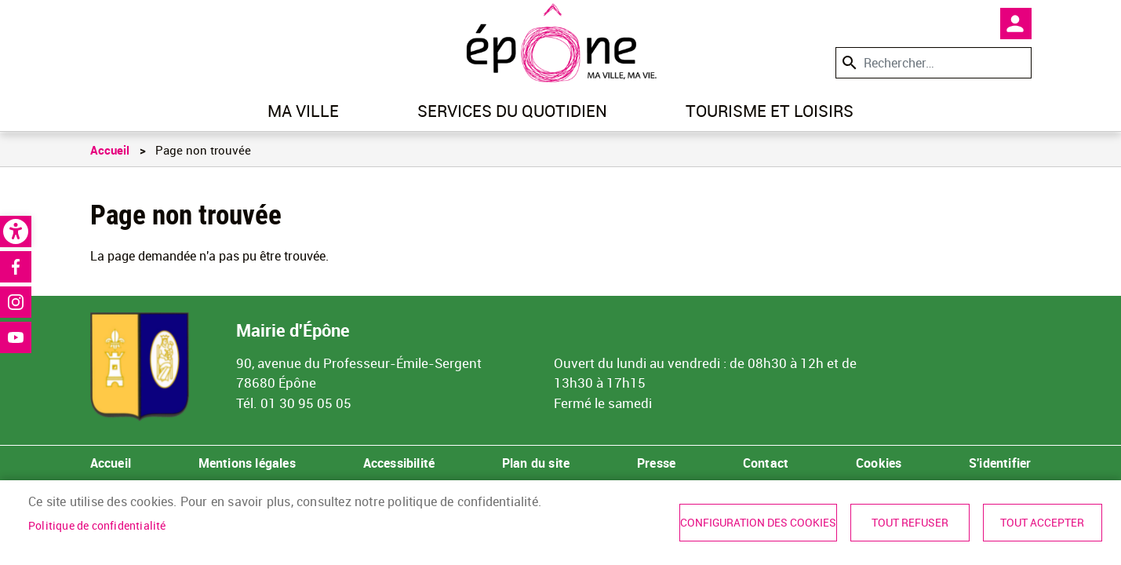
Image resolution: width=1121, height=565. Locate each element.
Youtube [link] (15, 337)
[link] (15, 231)
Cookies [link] (878, 463)
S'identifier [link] (1000, 463)
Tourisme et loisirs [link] (769, 111)
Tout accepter (1042, 523)
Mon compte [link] (1016, 23)
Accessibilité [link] (399, 463)
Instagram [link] (15, 302)
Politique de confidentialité (97, 526)
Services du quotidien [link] (512, 111)
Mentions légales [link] (247, 463)
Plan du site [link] (536, 463)
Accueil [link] (109, 150)
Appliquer (848, 62)
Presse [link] (656, 463)
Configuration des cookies (758, 523)
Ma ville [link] (303, 111)
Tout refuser (910, 523)
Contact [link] (765, 463)
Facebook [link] (15, 266)
